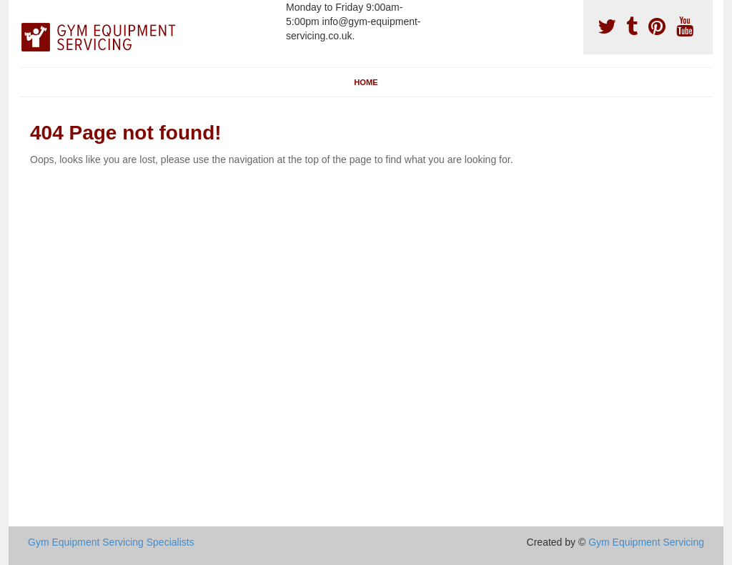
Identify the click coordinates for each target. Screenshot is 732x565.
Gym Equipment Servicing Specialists (111, 542)
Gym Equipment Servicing (646, 542)
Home (366, 82)
